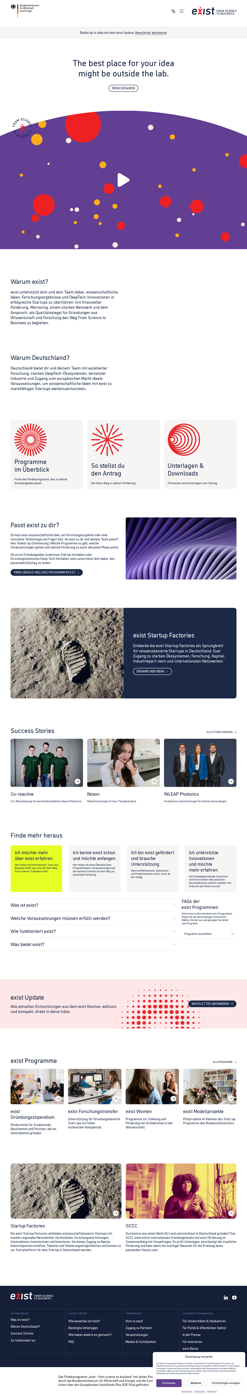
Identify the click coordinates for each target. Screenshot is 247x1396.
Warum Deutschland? (25, 1327)
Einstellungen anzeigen (226, 1383)
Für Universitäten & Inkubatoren (204, 1321)
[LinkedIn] (226, 1298)
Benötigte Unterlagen (83, 1328)
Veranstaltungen (137, 1335)
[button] (123, 180)
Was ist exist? (20, 1320)
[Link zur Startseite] (214, 11)
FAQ (71, 1342)
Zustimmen (168, 1383)
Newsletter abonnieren (151, 32)
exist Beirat (190, 1349)
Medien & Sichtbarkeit (141, 1342)
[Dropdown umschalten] (232, 935)
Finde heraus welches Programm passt (46, 573)
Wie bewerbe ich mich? (84, 1321)
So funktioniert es (23, 1340)
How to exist (134, 1321)
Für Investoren (192, 1342)
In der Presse (191, 1335)
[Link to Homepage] (32, 1296)
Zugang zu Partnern (139, 1328)
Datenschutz (186, 1391)
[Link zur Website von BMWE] (25, 11)
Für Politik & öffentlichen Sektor (204, 1328)
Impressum (212, 1391)
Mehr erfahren (123, 88)
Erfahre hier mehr (152, 672)
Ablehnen (195, 1383)
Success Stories (22, 1333)
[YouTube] (234, 1298)
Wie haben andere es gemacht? (90, 1335)
